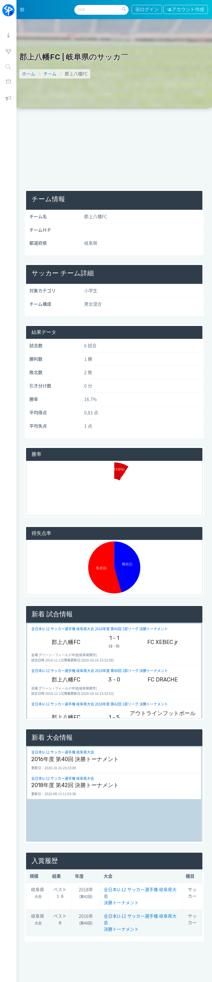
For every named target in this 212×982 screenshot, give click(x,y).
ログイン (147, 9)
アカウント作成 (185, 9)
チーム (49, 74)
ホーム (28, 74)
